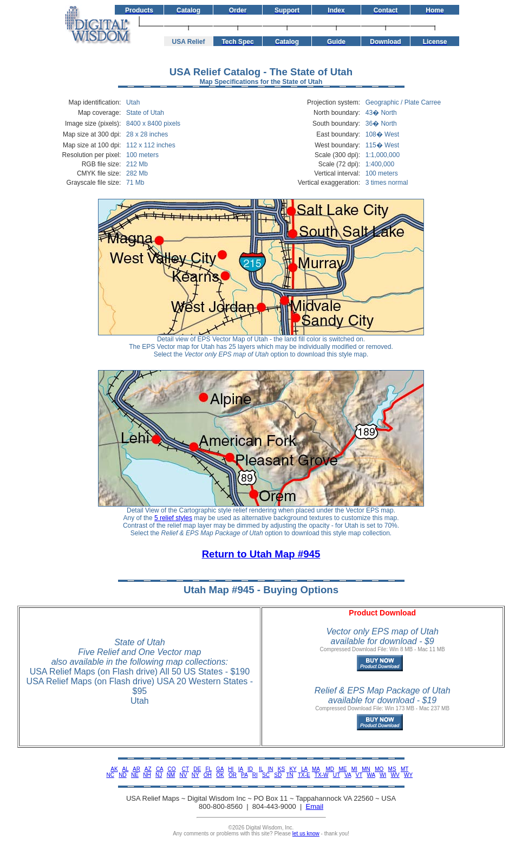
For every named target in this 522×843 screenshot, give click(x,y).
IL (261, 769)
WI (383, 775)
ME (342, 769)
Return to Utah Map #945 (261, 554)
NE (135, 775)
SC (266, 775)
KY (292, 769)
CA (159, 769)
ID (250, 769)
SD (278, 775)
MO (379, 769)
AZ (148, 769)
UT (336, 775)
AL (125, 769)
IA (240, 769)
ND (122, 775)
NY (195, 775)
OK (220, 775)
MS (392, 769)
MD (330, 769)
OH (208, 775)
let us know (305, 833)
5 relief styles (173, 518)
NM (171, 775)
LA (304, 769)
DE (197, 769)
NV (183, 775)
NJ (158, 775)
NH (147, 775)
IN (270, 769)
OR (233, 775)
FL (208, 769)
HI (230, 769)
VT (359, 775)
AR (136, 769)
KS (281, 769)
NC (110, 775)
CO (172, 769)
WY (408, 775)
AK (114, 769)
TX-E (304, 775)
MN (366, 769)
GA (220, 769)
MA (315, 769)
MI (354, 769)
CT (185, 769)
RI (255, 775)
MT (404, 769)
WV (395, 775)
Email (315, 806)
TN (289, 775)
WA (371, 775)
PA (244, 775)
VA (347, 775)
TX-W (322, 775)
